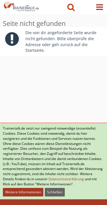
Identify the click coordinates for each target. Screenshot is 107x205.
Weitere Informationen (23, 192)
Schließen (54, 192)
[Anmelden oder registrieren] (85, 7)
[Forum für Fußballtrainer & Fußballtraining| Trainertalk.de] (21, 5)
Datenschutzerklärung (66, 179)
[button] (99, 7)
